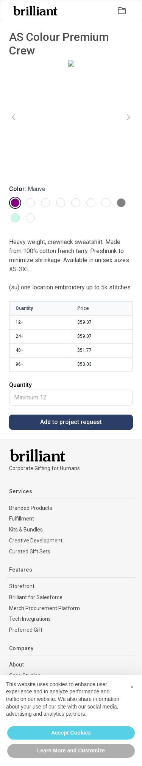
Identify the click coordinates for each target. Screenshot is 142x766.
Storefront (21, 586)
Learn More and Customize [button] (71, 750)
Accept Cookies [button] (71, 733)
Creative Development (35, 541)
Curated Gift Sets (29, 551)
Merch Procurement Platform (44, 608)
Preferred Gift (25, 630)
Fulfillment (21, 519)
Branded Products (30, 508)
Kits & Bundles (26, 530)
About (16, 665)
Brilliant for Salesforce (35, 597)
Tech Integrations (30, 619)
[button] (132, 687)
